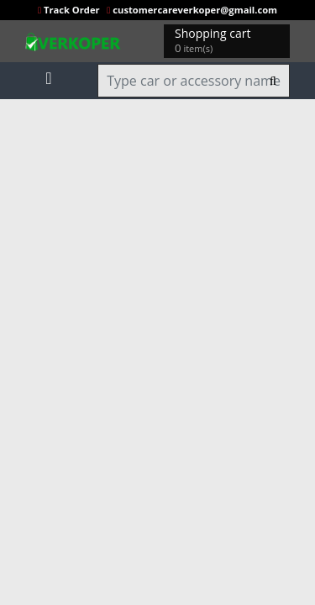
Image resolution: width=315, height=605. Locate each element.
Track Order (70, 9)
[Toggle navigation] (48, 74)
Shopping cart (215, 40)
